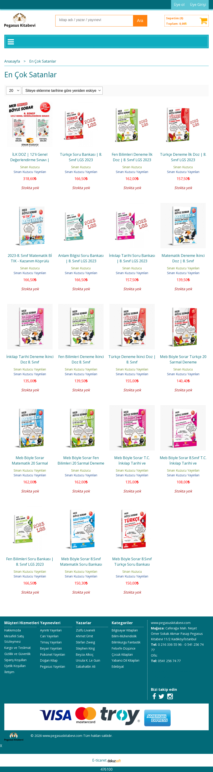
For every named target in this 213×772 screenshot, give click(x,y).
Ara (140, 20)
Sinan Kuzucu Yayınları (30, 172)
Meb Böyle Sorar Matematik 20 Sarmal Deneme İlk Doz (30, 463)
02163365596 (184, 672)
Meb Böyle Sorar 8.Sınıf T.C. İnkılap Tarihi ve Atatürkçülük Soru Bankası (183, 463)
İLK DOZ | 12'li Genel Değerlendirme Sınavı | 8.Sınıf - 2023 (29, 160)
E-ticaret (99, 760)
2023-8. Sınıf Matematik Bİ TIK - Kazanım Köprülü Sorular (30, 261)
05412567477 (161, 672)
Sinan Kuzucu (30, 167)
